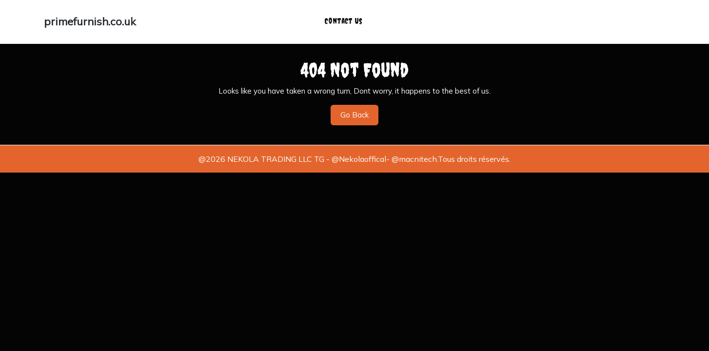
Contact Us (343, 17)
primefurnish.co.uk (90, 18)
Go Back (359, 111)
